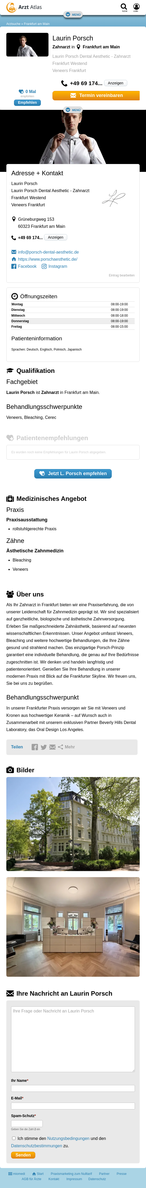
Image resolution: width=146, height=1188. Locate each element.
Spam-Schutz (23, 1116)
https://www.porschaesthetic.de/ (44, 259)
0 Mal (27, 91)
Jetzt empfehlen (73, 473)
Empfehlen (27, 102)
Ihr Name (19, 1080)
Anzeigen (115, 83)
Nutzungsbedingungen (68, 1138)
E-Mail (16, 1098)
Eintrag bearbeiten (122, 275)
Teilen (17, 747)
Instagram (54, 266)
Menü (73, 14)
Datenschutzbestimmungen (36, 1146)
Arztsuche (13, 24)
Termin (96, 95)
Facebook (24, 266)
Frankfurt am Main (37, 24)
